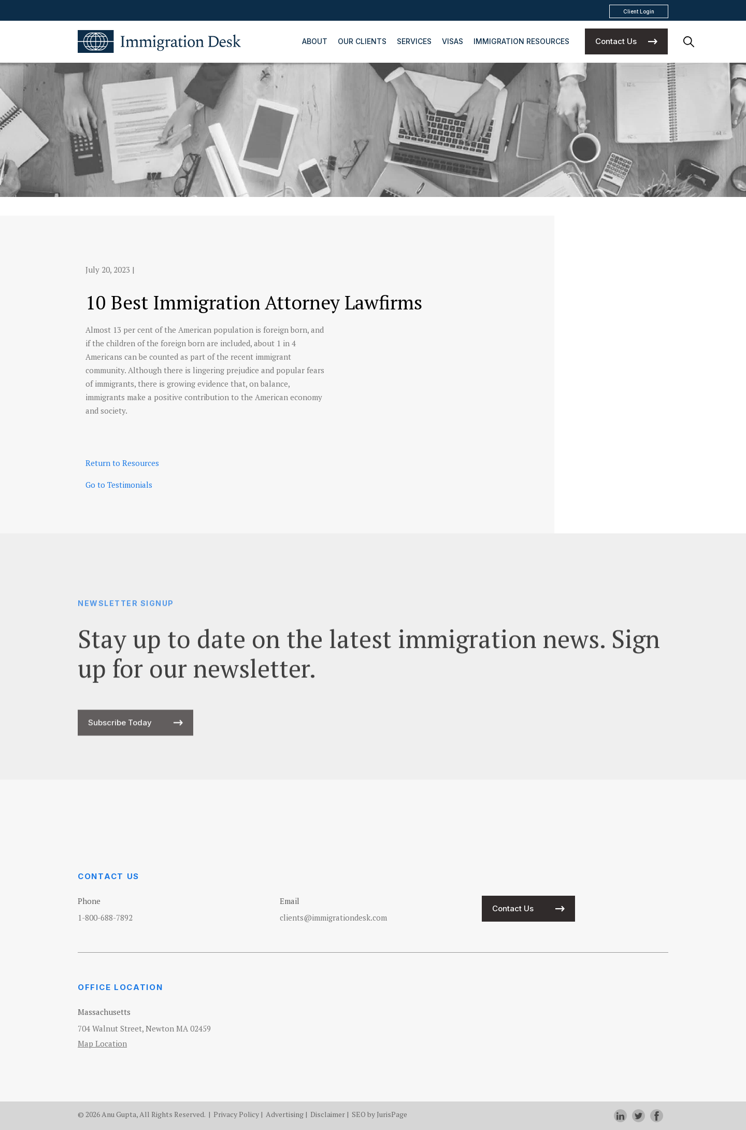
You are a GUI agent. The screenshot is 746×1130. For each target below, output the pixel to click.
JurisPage (392, 1114)
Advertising (285, 1114)
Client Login (638, 11)
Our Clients (362, 41)
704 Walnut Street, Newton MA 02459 (144, 1028)
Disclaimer (327, 1114)
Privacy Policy (236, 1114)
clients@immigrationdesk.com (333, 917)
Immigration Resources (521, 41)
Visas (452, 41)
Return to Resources (122, 463)
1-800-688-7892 (105, 917)
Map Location (102, 1043)
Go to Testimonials (118, 484)
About (314, 41)
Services (414, 41)
